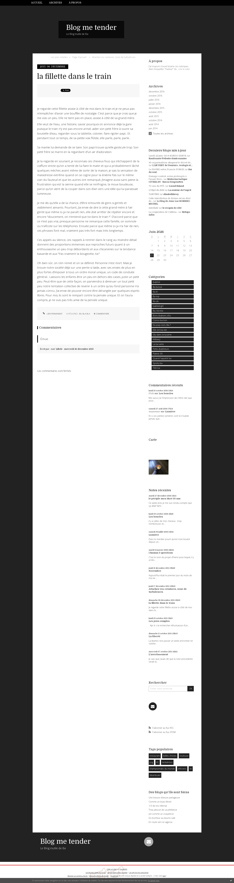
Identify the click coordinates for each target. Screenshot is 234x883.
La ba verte (158, 344)
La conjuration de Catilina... (163, 212)
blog (164, 876)
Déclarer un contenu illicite (77, 876)
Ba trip (156, 296)
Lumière (170, 411)
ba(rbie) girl (158, 306)
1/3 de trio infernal (158, 805)
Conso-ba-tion (160, 320)
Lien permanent (52, 313)
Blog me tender (91, 28)
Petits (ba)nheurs (161, 348)
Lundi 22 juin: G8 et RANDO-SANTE (167, 155)
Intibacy (156, 339)
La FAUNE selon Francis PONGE (166, 169)
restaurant (155, 755)
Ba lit (155, 291)
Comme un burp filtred (160, 801)
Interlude (153, 208)
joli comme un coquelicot (161, 813)
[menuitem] (38, 3)
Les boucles (166, 393)
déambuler (155, 775)
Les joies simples (59, 57)
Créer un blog (111, 869)
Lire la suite (184, 69)
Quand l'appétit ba (162, 358)
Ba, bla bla (84, 313)
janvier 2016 (154, 104)
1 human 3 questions (161, 552)
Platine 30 (157, 353)
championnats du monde (162, 768)
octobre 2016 (155, 95)
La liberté (154, 636)
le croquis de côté (172, 208)
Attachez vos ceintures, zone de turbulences (113, 57)
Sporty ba (157, 363)
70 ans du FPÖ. (157, 186)
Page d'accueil (79, 57)
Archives (55, 2)
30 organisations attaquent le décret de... (170, 162)
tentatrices (167, 762)
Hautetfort (123, 869)
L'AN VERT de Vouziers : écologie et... (172, 165)
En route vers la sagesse (160, 822)
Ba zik (156, 301)
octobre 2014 (155, 120)
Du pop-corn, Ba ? (162, 325)
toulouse (184, 755)
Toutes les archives (163, 133)
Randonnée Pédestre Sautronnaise (168, 158)
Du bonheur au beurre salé (162, 817)
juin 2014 (153, 128)
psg (151, 762)
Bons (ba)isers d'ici (162, 315)
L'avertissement (158, 654)
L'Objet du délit (156, 190)
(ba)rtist (156, 282)
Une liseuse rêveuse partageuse (164, 797)
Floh (151, 393)
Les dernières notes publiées (117, 872)
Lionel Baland (176, 186)
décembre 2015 (156, 108)
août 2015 (154, 116)
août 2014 (154, 124)
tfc (157, 762)
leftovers (182, 768)
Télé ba (156, 367)
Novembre (155, 570)
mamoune (154, 411)
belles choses (169, 755)
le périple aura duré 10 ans (165, 498)
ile (191, 768)
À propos (75, 2)
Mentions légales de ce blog (98, 876)
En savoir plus (153, 880)
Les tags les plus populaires (138, 872)
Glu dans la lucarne (162, 334)
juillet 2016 (154, 99)
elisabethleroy (171, 194)
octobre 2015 (155, 112)
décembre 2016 (156, 91)
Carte (153, 440)
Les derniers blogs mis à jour (96, 872)
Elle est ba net (160, 329)
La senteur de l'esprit (179, 190)
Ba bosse (157, 287)
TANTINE (154, 194)
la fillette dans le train (74, 76)
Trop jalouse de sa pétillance (163, 809)
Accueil (36, 2)
